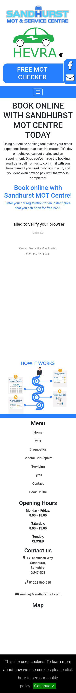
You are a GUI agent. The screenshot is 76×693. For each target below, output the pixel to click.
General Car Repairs (38, 458)
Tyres (38, 475)
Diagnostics (38, 449)
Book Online (38, 492)
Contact (38, 483)
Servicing (38, 466)
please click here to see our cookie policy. (45, 677)
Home (38, 432)
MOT (37, 441)
